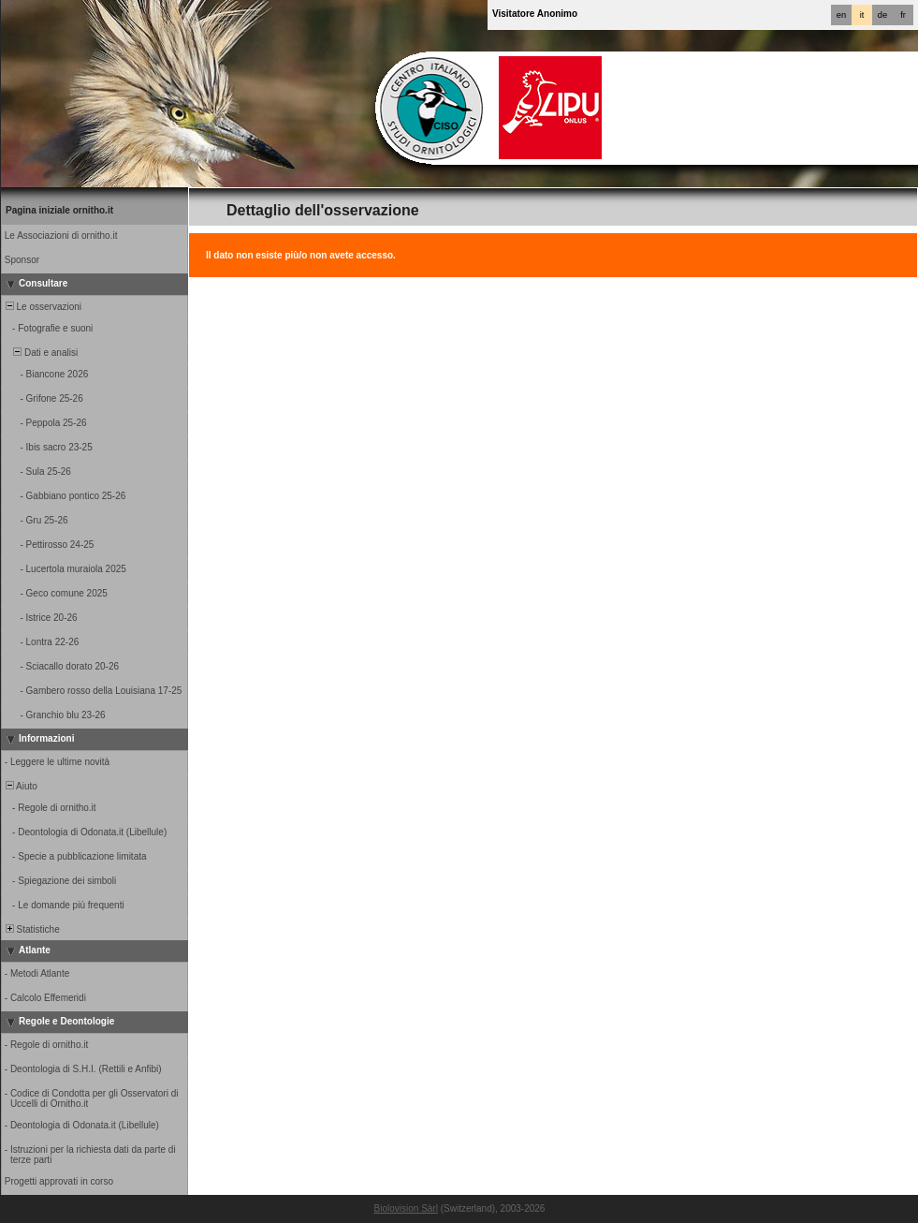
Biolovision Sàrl (406, 1208)
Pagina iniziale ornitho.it (59, 210)
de (882, 15)
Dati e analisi (40, 352)
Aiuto (20, 786)
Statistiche (31, 929)
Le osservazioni (42, 307)
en (841, 15)
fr (903, 15)
